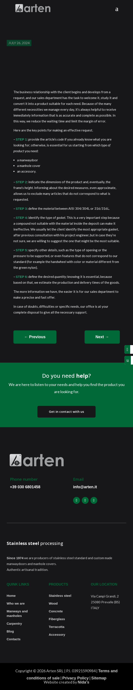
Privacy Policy (75, 678)
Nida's (83, 682)
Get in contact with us (66, 411)
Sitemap (98, 678)
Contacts (14, 639)
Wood (53, 603)
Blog (10, 631)
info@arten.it (85, 487)
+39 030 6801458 (25, 487)
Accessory (57, 634)
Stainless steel (60, 595)
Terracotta (56, 627)
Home (11, 595)
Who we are (16, 603)
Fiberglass (57, 619)
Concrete (56, 611)
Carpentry (14, 623)
